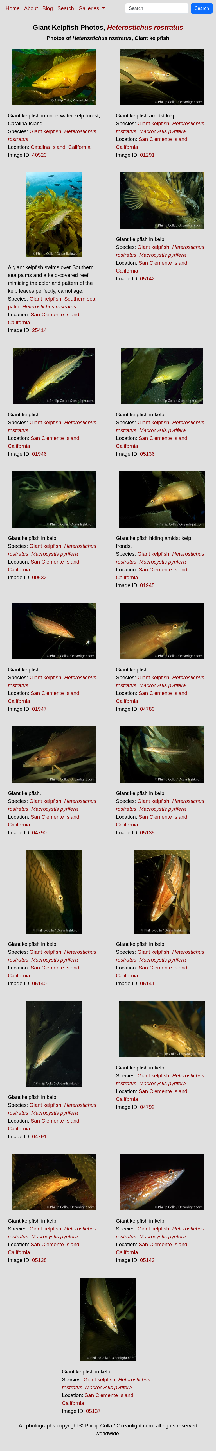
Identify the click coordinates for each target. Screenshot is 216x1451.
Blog (47, 8)
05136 (147, 454)
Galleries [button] (89, 8)
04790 (39, 832)
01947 (39, 709)
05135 (147, 832)
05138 (39, 1260)
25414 (39, 330)
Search (65, 8)
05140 (39, 983)
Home (13, 8)
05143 (147, 1260)
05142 (147, 278)
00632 (39, 577)
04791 (39, 1136)
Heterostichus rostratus (145, 27)
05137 (93, 1411)
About (31, 8)
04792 (147, 1107)
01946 (39, 454)
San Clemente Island (163, 139)
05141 (147, 983)
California (79, 147)
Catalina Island (48, 147)
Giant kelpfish (45, 131)
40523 (39, 155)
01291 (147, 155)
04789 (147, 709)
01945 (147, 585)
